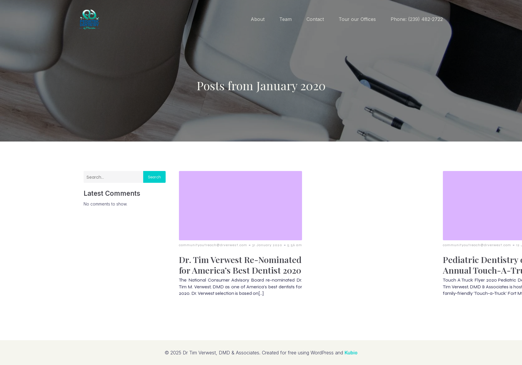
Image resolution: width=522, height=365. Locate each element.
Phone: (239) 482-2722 (417, 19)
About (258, 19)
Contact (315, 19)
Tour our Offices (357, 19)
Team (285, 19)
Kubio (351, 353)
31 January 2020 (267, 245)
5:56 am (294, 245)
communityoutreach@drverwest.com (213, 245)
